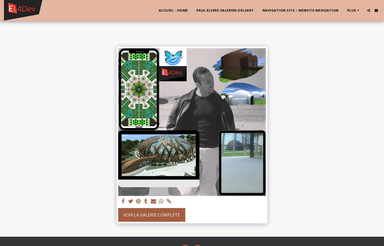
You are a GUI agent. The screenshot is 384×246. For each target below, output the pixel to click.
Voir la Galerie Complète (151, 215)
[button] (368, 10)
